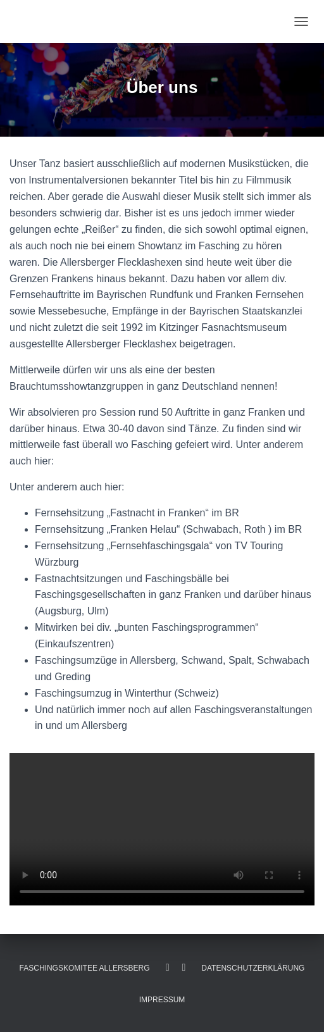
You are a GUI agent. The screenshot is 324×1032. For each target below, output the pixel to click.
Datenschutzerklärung (252, 968)
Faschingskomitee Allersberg (85, 968)
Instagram (183, 967)
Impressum (162, 999)
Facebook (167, 967)
